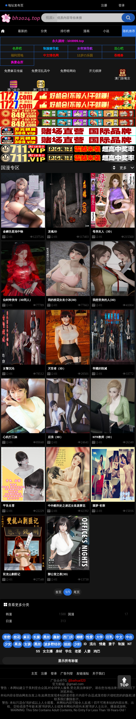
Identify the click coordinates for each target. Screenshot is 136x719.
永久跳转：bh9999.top (68, 41)
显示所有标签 (68, 661)
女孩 (27, 644)
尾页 (77, 592)
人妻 (87, 651)
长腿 (36, 637)
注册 (104, 5)
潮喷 (79, 637)
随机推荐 (129, 31)
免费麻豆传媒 (13, 71)
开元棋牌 (95, 71)
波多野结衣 (52, 644)
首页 (58, 592)
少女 (7, 644)
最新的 (22, 31)
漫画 (86, 31)
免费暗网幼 (68, 71)
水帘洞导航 (85, 48)
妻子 (112, 644)
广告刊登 (66, 673)
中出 (129, 637)
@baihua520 (76, 680)
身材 (59, 651)
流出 (92, 644)
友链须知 (82, 673)
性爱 (89, 637)
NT (129, 644)
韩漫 (36, 614)
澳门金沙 (13, 85)
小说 (106, 31)
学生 (68, 651)
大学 (99, 637)
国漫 (98, 614)
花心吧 (118, 48)
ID (85, 644)
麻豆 (26, 637)
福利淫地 (17, 55)
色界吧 (17, 48)
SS (38, 651)
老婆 (78, 651)
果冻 (17, 644)
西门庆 (68, 637)
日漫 (36, 621)
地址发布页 (15, 5)
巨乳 (109, 637)
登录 (122, 5)
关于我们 (98, 673)
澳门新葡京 (122, 74)
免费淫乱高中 (40, 71)
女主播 (48, 651)
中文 (119, 637)
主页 (34, 673)
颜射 (56, 637)
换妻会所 (17, 62)
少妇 (77, 644)
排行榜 (65, 31)
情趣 (102, 644)
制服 (121, 644)
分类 (44, 31)
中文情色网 (51, 55)
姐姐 (67, 644)
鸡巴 (96, 651)
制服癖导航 (51, 48)
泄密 (7, 637)
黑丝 (46, 637)
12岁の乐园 (85, 55)
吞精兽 (118, 55)
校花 (17, 637)
